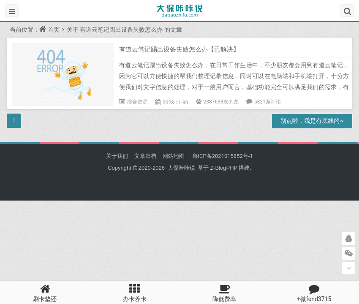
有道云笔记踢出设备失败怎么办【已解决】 (179, 49)
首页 (54, 29)
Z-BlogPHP (223, 168)
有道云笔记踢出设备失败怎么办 (121, 29)
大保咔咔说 (181, 168)
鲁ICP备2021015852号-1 (222, 156)
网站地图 (174, 156)
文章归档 (145, 156)
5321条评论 (267, 102)
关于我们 (117, 156)
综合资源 (137, 102)
